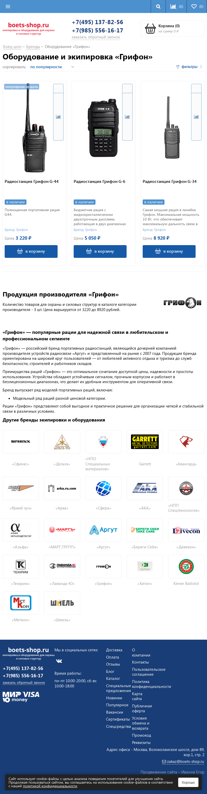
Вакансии (114, 711)
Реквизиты (141, 741)
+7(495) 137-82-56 (100, 22)
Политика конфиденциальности (151, 683)
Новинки (114, 697)
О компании (141, 652)
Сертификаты (118, 718)
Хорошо (188, 782)
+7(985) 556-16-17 (100, 31)
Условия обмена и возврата (140, 722)
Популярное (117, 704)
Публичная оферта (142, 708)
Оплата (112, 656)
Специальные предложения (118, 687)
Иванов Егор (192, 772)
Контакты (140, 661)
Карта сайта (137, 696)
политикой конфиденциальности (50, 785)
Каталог (113, 678)
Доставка (114, 649)
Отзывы (113, 663)
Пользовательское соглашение (148, 671)
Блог (110, 670)
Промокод (141, 734)
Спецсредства (118, 725)
